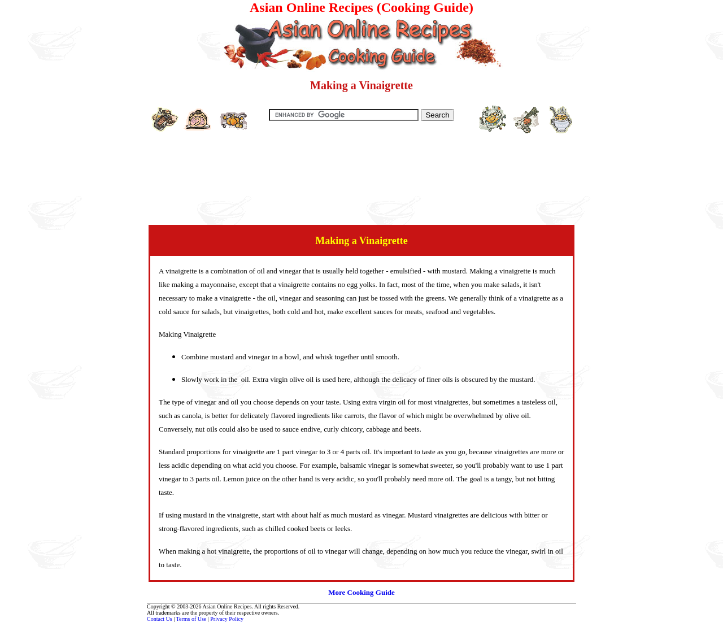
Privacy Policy (226, 619)
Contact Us (159, 619)
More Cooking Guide (361, 592)
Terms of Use (191, 619)
